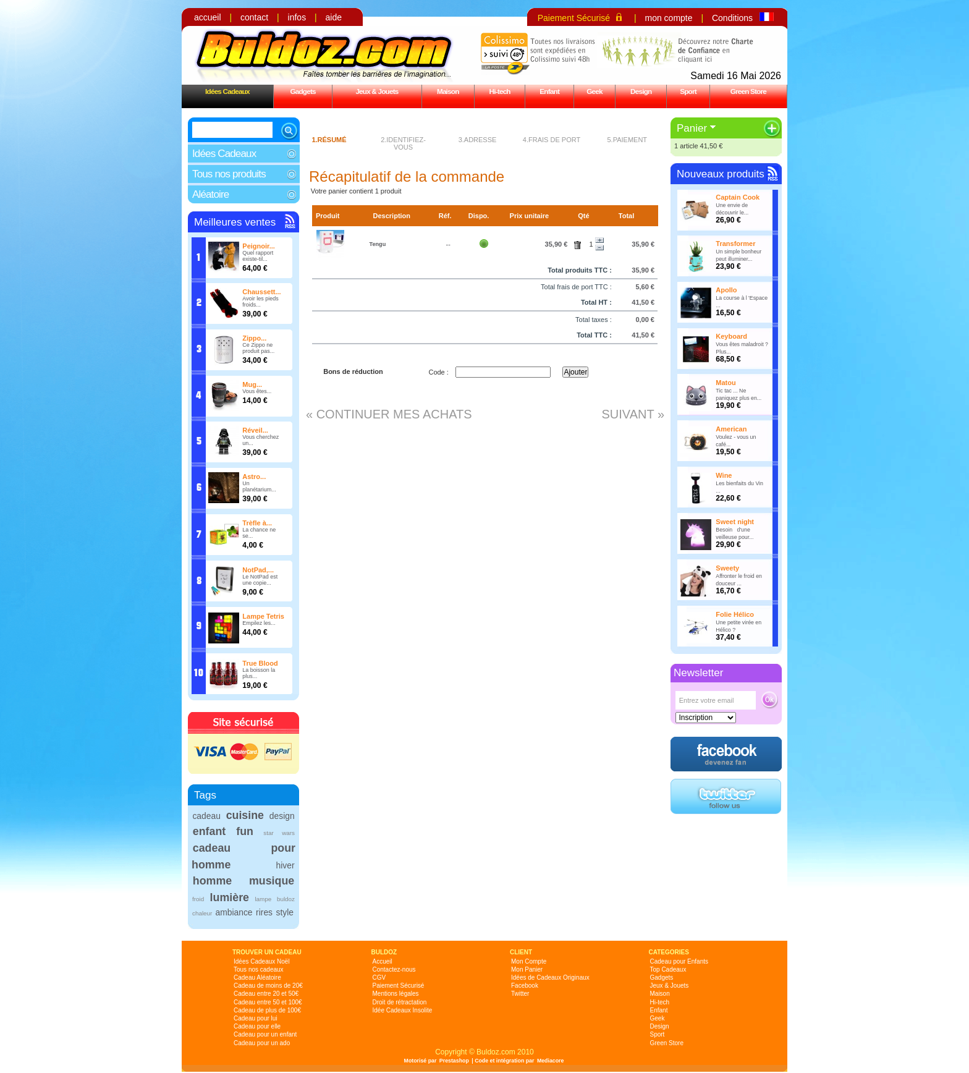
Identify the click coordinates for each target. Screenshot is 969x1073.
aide (334, 17)
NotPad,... (258, 570)
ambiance (233, 912)
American (731, 429)
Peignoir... (258, 246)
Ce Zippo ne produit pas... (258, 348)
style (285, 912)
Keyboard (731, 336)
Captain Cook (738, 197)
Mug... (252, 384)
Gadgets (302, 91)
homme (212, 881)
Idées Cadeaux (227, 91)
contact (254, 17)
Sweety (727, 568)
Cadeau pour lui (255, 1018)
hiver (285, 865)
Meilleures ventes (235, 222)
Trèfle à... (257, 523)
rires (264, 912)
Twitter (520, 993)
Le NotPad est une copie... (259, 580)
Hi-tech (499, 91)
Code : (438, 372)
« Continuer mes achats (389, 414)
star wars (279, 832)
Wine (724, 475)
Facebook (524, 985)
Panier (692, 128)
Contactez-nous (394, 969)
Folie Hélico (735, 614)
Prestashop (454, 1061)
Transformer (735, 243)
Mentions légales (396, 993)
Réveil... (255, 430)
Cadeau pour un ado (262, 1043)
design (282, 816)
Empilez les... (259, 623)
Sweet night (735, 521)
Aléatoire (210, 194)
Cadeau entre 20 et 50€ (266, 993)
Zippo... (254, 338)
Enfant (549, 91)
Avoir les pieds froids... (260, 301)
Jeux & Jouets (376, 91)
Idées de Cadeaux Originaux (550, 977)
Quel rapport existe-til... (257, 256)
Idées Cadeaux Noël (262, 961)
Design (640, 91)
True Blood (259, 663)
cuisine (245, 815)
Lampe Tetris (263, 616)
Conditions (732, 18)
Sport (688, 91)
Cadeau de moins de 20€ (268, 985)
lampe (263, 899)
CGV (379, 977)
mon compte (668, 18)
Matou (725, 382)
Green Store (748, 91)
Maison (448, 91)
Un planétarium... (259, 486)
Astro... (254, 476)
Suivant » (632, 414)
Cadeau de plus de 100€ (267, 1010)
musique (271, 881)
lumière (229, 897)
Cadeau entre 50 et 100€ (268, 1002)
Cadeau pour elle (257, 1026)
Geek (594, 91)
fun (244, 831)
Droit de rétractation (400, 1002)
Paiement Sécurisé (574, 18)
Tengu (378, 244)
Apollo (726, 290)
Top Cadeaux (668, 969)
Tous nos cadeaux (259, 969)
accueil (207, 17)
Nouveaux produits (720, 174)
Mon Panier (527, 969)
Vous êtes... (256, 391)
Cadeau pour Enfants (679, 961)
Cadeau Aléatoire (257, 977)
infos (297, 17)
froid (198, 899)
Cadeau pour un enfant (265, 1034)
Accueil (382, 961)
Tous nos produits (229, 174)
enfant (209, 831)
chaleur (202, 913)
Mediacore (550, 1061)
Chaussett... (261, 291)
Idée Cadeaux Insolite (403, 1010)
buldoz (286, 899)
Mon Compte (528, 961)
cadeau (206, 816)
